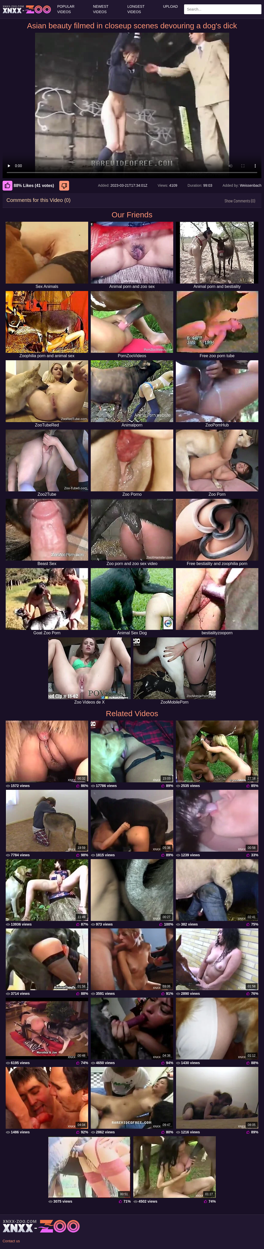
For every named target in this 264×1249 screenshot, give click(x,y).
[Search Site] (256, 9)
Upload (170, 6)
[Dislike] (64, 186)
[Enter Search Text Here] (222, 9)
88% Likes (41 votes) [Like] (28, 186)
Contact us (11, 1241)
